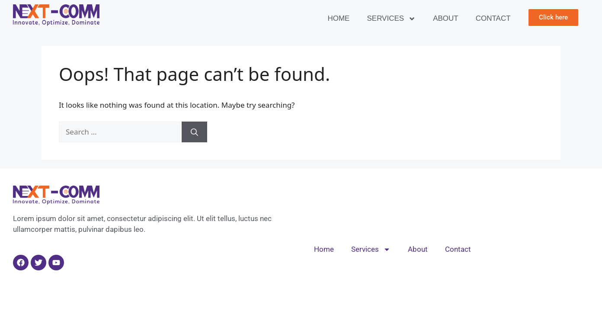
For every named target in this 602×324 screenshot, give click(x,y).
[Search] (194, 132)
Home (338, 18)
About (445, 18)
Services (391, 19)
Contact (493, 18)
